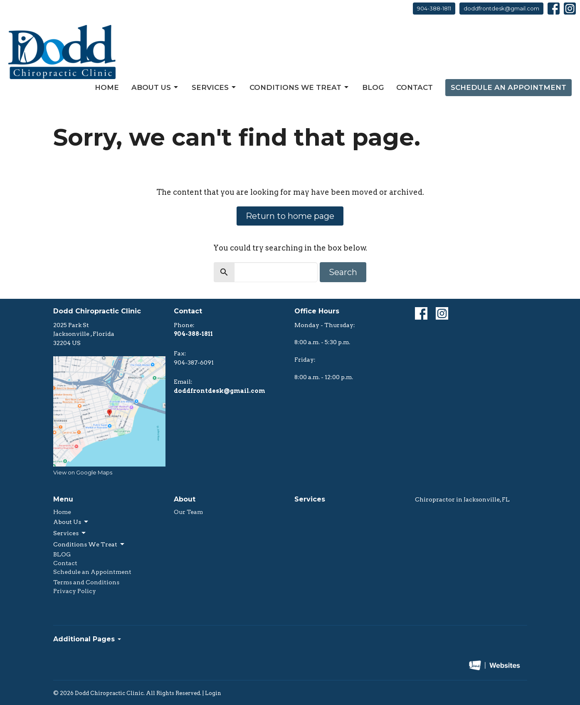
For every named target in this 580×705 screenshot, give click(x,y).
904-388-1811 (434, 8)
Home (107, 87)
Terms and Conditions (86, 582)
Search (343, 272)
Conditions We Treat (299, 87)
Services (214, 87)
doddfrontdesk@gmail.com (501, 8)
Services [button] (70, 533)
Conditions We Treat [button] (89, 544)
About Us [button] (71, 522)
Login (213, 693)
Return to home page (290, 216)
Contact (414, 87)
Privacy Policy (74, 591)
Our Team (188, 512)
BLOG (373, 87)
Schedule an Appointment (508, 87)
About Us (155, 87)
